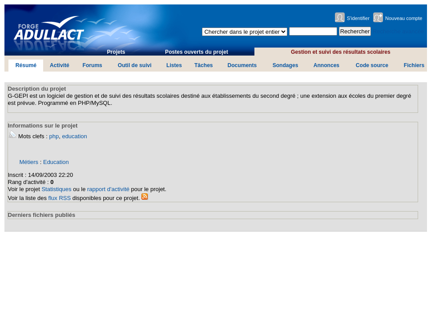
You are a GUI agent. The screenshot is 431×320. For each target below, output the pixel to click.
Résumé (26, 65)
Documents (242, 65)
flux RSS (59, 198)
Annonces (326, 65)
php (54, 136)
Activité (59, 65)
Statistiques (56, 189)
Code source (372, 65)
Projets (116, 52)
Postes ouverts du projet (196, 52)
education (74, 136)
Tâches (203, 65)
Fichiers (414, 65)
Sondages (285, 65)
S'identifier (358, 18)
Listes (174, 65)
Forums (92, 65)
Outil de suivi (135, 65)
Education (56, 162)
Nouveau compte (404, 18)
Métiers (29, 162)
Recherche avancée (398, 31)
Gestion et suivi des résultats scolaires (341, 52)
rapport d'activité (108, 189)
